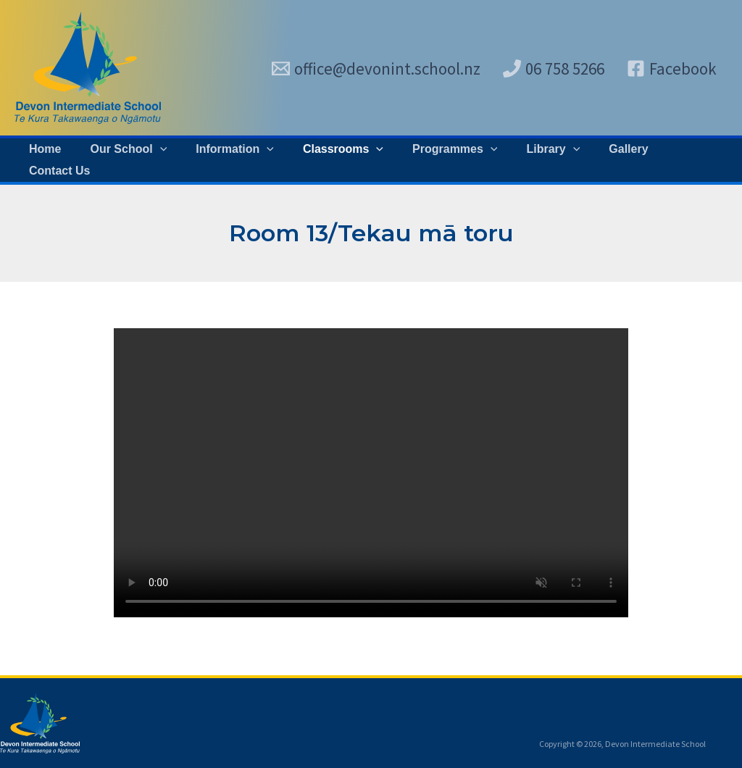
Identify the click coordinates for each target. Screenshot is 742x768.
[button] (130, 160)
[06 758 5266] (553, 68)
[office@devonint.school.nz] (376, 68)
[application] (161, 160)
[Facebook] (672, 68)
